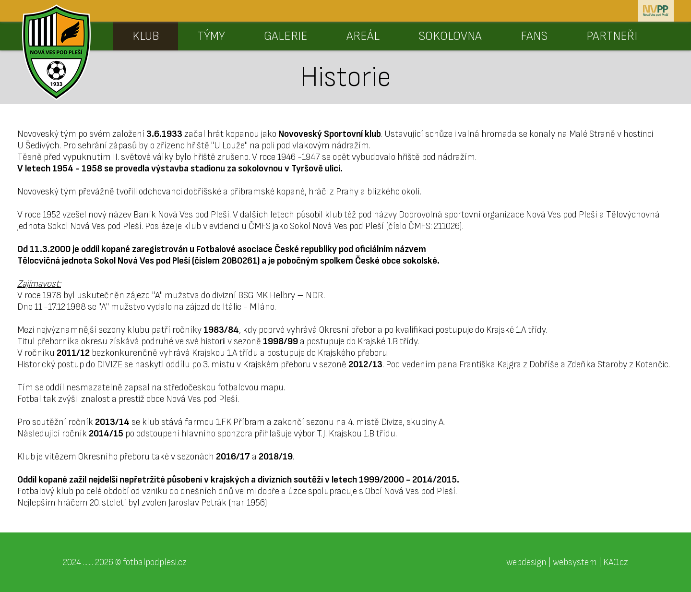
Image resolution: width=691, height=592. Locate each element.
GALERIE (286, 36)
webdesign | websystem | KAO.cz (567, 562)
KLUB (145, 36)
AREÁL (363, 36)
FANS (534, 36)
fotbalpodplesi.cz (155, 562)
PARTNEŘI (611, 36)
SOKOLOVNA (450, 36)
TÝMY (211, 36)
